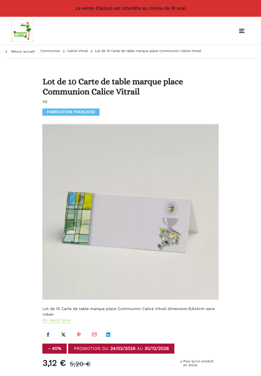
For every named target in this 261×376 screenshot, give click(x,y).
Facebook (48, 334)
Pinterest (78, 334)
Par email (94, 334)
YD (44, 102)
